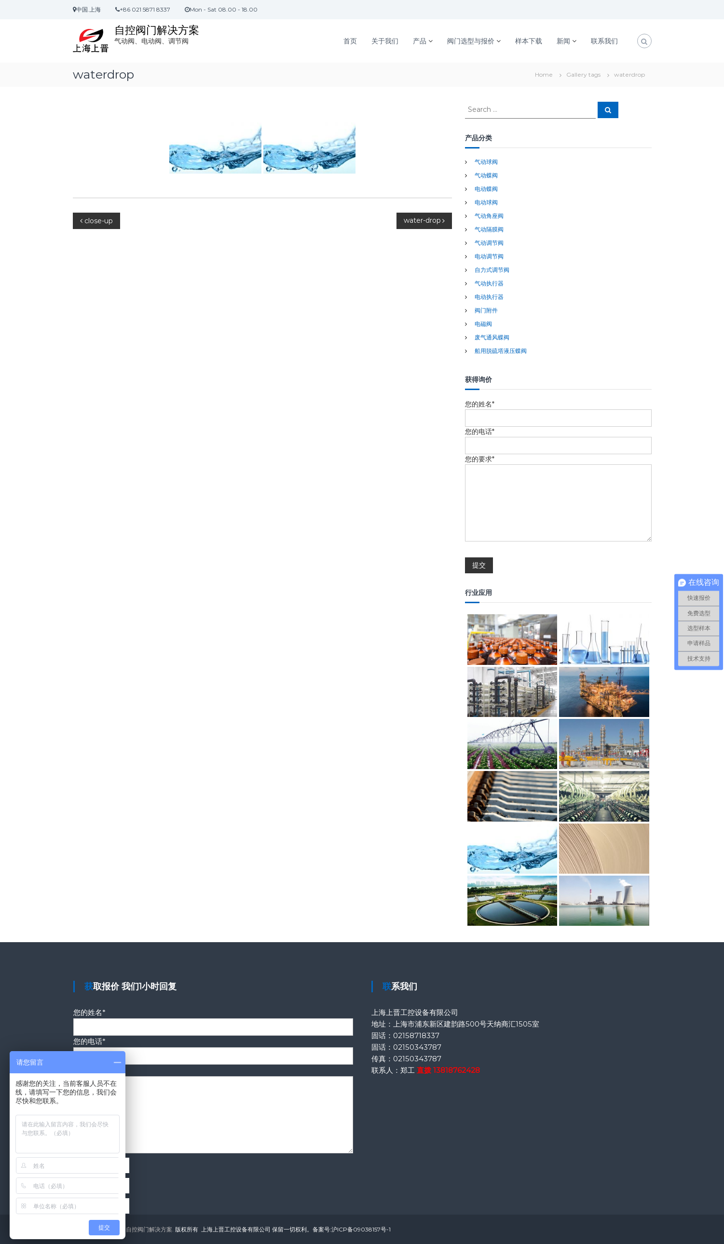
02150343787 (417, 1047)
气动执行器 (489, 283)
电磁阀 (483, 323)
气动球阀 (486, 161)
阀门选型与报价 (470, 41)
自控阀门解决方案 (156, 30)
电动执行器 (489, 296)
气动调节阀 (489, 242)
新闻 (563, 41)
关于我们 (384, 41)
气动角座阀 (489, 215)
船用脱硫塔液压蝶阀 (501, 350)
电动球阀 (486, 202)
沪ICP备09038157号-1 (361, 1229)
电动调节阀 (489, 256)
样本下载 (528, 41)
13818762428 (456, 1070)
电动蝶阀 (486, 188)
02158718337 (416, 1035)
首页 (350, 41)
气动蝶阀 (486, 175)
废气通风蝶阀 (492, 337)
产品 (419, 41)
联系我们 (604, 41)
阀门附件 (486, 310)
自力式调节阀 (492, 269)
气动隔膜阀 (489, 229)
